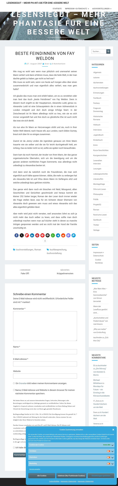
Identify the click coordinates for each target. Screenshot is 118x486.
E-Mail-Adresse (20, 359)
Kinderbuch (98, 140)
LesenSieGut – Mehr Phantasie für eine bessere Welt (38, 2)
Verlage (96, 230)
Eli (94, 365)
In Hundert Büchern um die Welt (100, 404)
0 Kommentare (58, 64)
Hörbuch (96, 125)
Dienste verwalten (34, 469)
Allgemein (97, 72)
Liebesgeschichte (100, 174)
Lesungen (97, 169)
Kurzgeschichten (100, 155)
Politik (95, 199)
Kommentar (19, 308)
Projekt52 (97, 204)
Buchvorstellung (54, 253)
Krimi (95, 145)
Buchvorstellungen (100, 9)
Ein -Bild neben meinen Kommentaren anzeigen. (41, 383)
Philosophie (98, 194)
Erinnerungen (98, 93)
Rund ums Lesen (100, 215)
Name (16, 346)
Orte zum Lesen (99, 189)
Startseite (57, 9)
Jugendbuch (98, 135)
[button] (113, 430)
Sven (47, 64)
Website (17, 371)
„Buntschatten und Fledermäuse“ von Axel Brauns (100, 321)
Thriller (96, 225)
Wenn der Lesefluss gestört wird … (100, 309)
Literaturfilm (98, 179)
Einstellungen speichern (101, 476)
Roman (37, 249)
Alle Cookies (41, 476)
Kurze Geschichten (101, 150)
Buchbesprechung (58, 249)
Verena (96, 423)
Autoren (96, 77)
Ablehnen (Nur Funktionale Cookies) (71, 476)
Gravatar (23, 383)
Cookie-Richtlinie (54, 481)
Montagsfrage (99, 184)
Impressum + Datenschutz (68, 481)
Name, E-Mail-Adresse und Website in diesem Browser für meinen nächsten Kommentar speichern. (45, 392)
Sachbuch (97, 220)
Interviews (97, 130)
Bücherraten (98, 82)
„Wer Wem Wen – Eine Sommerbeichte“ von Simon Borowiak (100, 294)
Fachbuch (97, 98)
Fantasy (96, 103)
